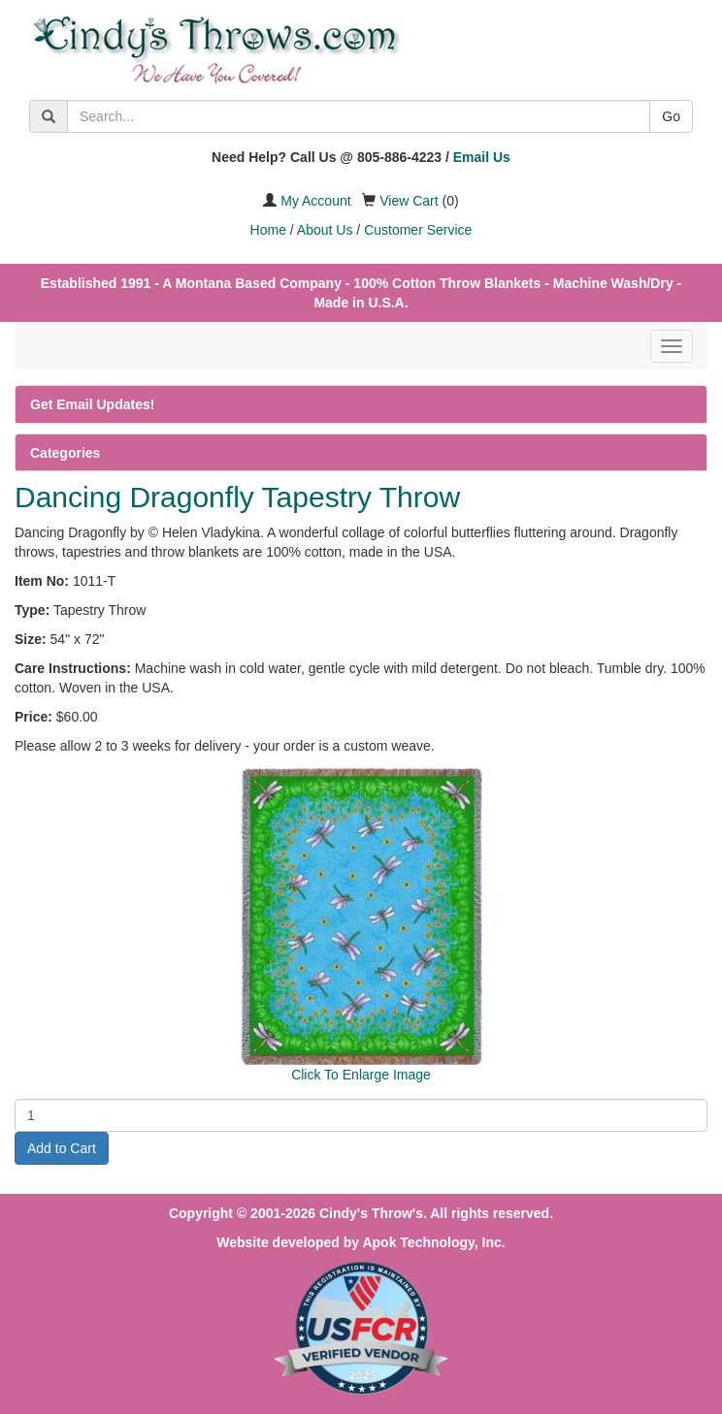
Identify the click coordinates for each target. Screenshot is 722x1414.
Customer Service (418, 230)
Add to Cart (61, 1148)
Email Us (481, 157)
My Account (315, 201)
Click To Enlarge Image (361, 1074)
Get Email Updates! (92, 404)
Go (671, 116)
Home (268, 230)
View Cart (408, 201)
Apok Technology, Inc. (433, 1242)
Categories (65, 453)
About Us (325, 230)
